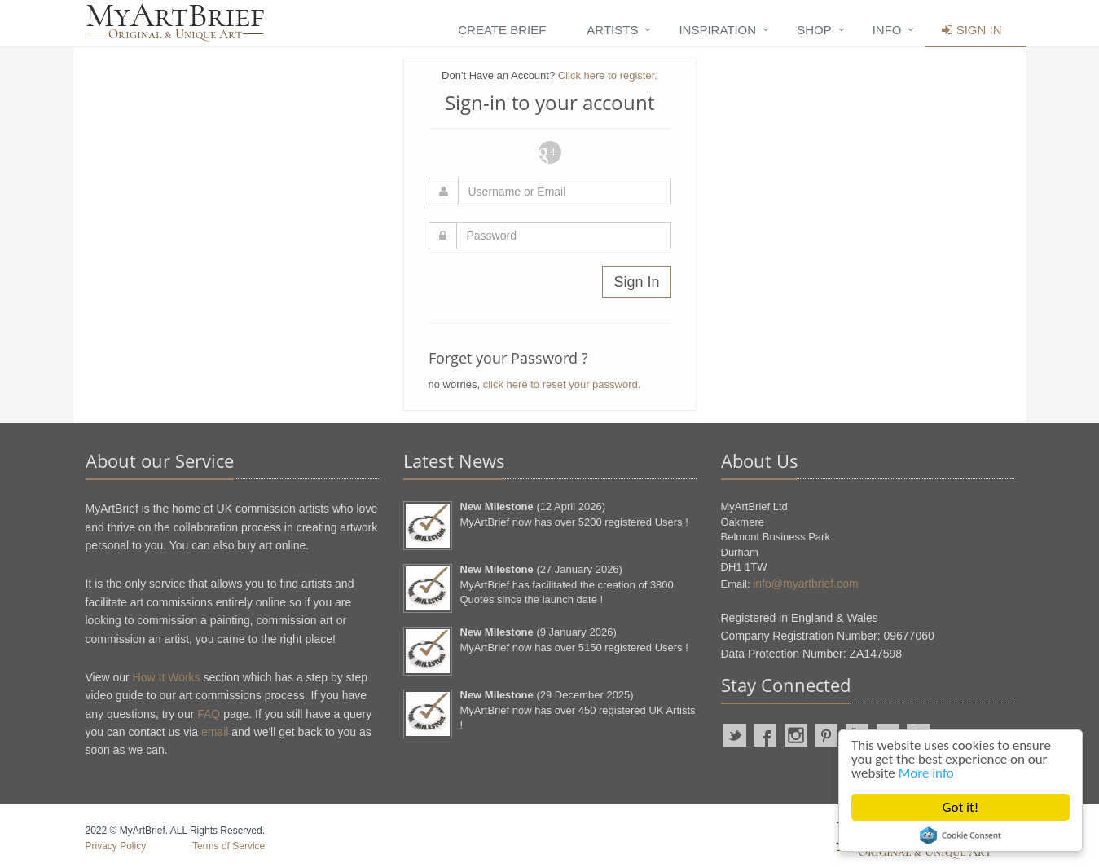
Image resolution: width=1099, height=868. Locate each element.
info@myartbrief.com (805, 583)
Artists (612, 30)
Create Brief (502, 30)
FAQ (208, 713)
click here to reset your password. (562, 384)
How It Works (166, 677)
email (214, 731)
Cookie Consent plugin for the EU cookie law (960, 835)
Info (887, 30)
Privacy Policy (116, 846)
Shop (814, 30)
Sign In (971, 30)
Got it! (960, 807)
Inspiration (717, 30)
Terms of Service (228, 846)
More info (926, 773)
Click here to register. (607, 75)
